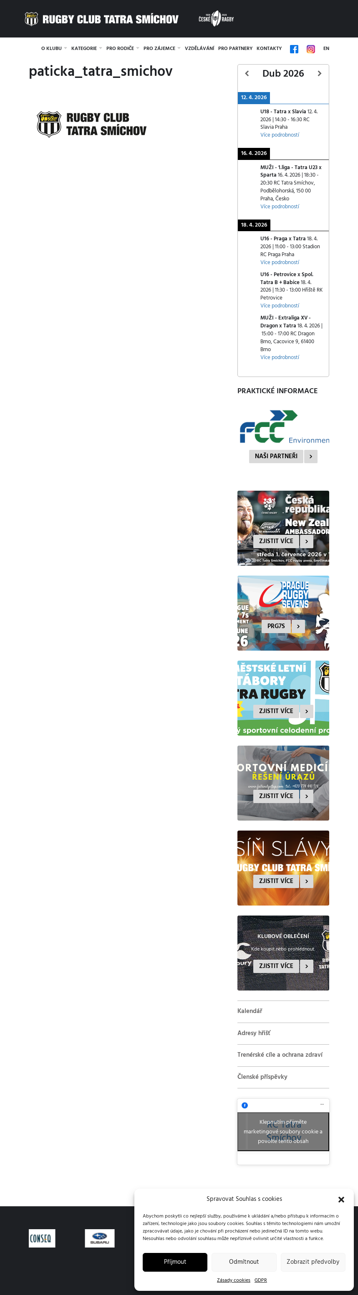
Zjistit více (276, 541)
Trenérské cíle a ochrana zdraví (280, 1055)
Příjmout (175, 1262)
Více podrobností (279, 135)
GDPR (261, 1280)
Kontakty (269, 49)
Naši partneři (276, 457)
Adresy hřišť (253, 1033)
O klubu (51, 49)
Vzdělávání (199, 49)
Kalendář (249, 1011)
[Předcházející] (247, 74)
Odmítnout (244, 1262)
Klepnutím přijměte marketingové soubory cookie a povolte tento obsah (283, 1132)
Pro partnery (235, 49)
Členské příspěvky (262, 1077)
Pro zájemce (159, 49)
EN (326, 49)
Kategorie (84, 49)
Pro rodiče (120, 49)
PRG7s (276, 626)
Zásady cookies (233, 1280)
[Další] (319, 74)
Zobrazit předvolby (313, 1262)
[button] (341, 1199)
